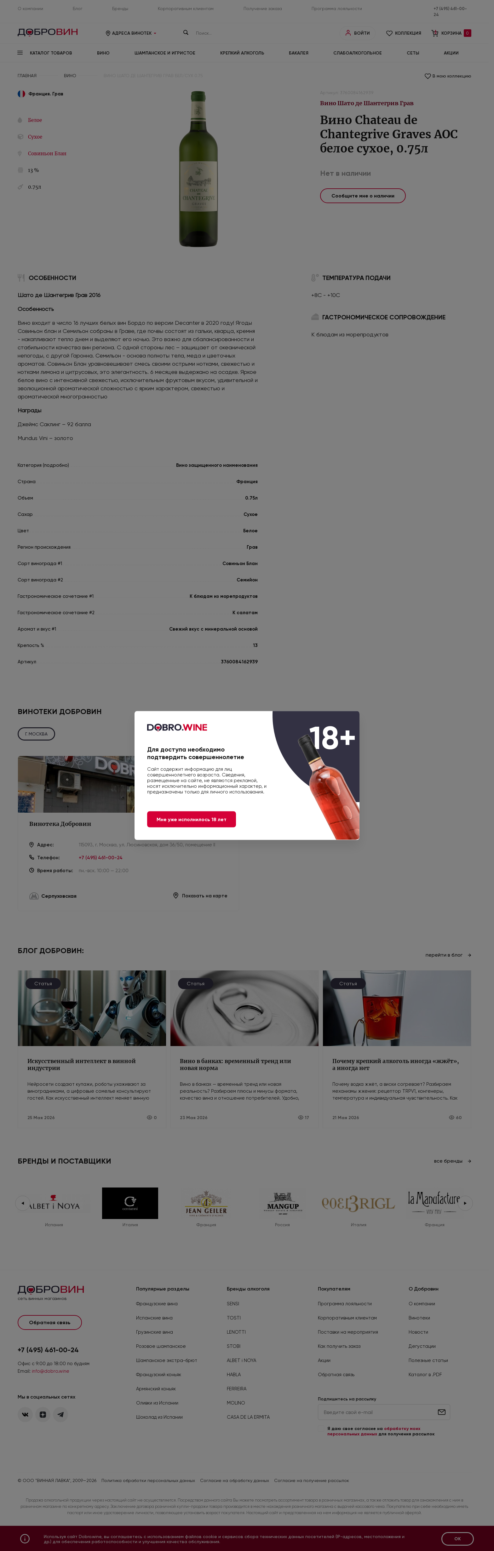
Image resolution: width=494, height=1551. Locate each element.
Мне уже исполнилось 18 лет (192, 819)
